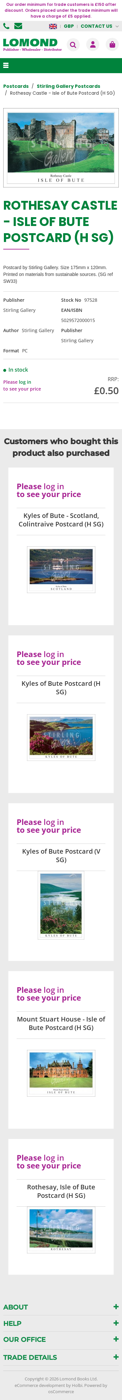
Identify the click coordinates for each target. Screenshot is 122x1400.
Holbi (77, 1385)
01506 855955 (7, 26)
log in (25, 382)
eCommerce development (40, 1385)
